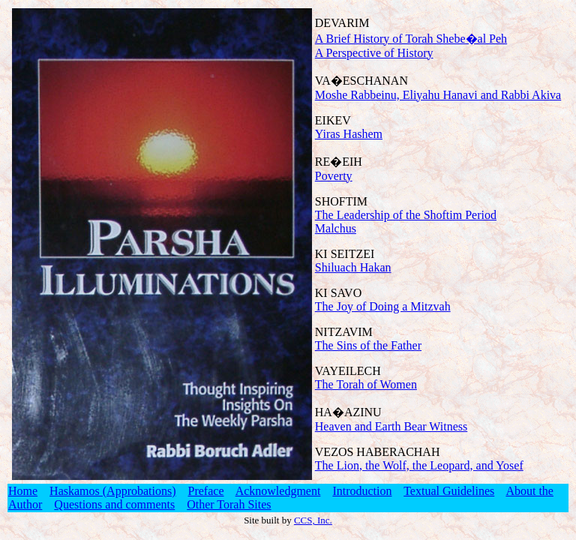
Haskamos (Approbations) (113, 490)
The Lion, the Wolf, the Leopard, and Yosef (419, 465)
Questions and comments (114, 504)
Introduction (362, 490)
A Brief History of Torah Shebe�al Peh (411, 38)
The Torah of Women (366, 384)
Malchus (335, 228)
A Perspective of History (374, 52)
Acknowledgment (278, 490)
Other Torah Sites (229, 504)
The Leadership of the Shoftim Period (405, 214)
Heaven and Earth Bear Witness (391, 426)
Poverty (333, 176)
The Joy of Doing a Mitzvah (383, 306)
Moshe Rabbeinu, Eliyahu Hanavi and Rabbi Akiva (438, 94)
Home (23, 490)
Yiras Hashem (348, 134)
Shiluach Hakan (353, 267)
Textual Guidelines (449, 490)
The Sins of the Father (368, 345)
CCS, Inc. (313, 520)
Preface (206, 490)
